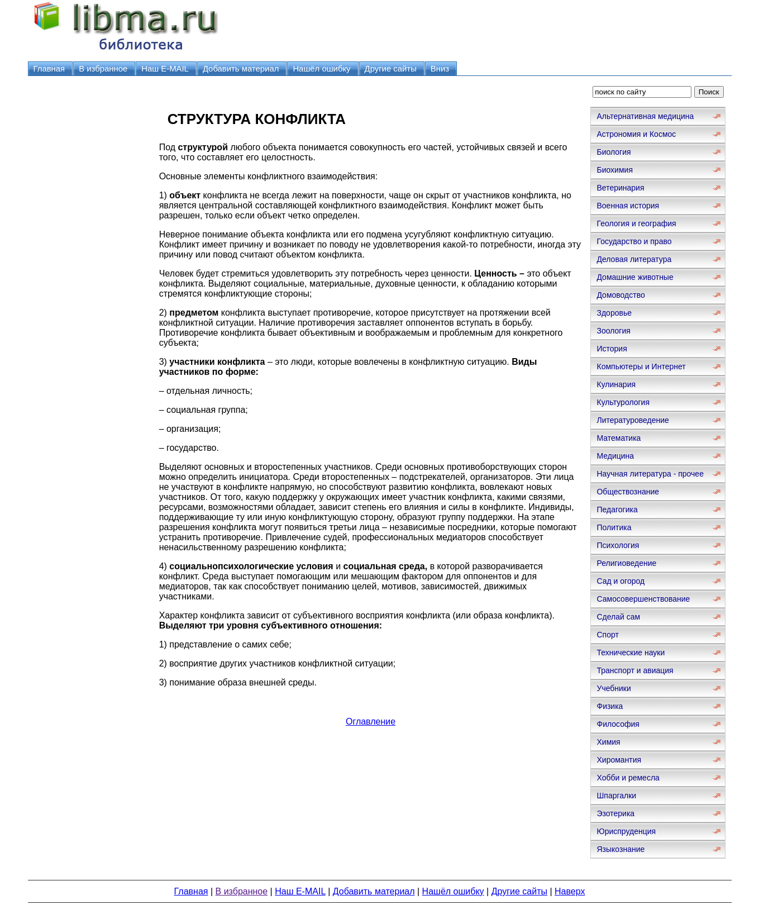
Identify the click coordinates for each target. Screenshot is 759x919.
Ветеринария (620, 187)
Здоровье (614, 312)
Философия (617, 724)
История (611, 348)
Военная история (627, 205)
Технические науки (630, 652)
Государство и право (633, 241)
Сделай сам (618, 616)
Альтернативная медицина (645, 116)
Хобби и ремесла (627, 777)
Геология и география (636, 223)
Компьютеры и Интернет (640, 366)
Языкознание (620, 849)
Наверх (570, 891)
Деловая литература (633, 259)
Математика (618, 438)
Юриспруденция (626, 831)
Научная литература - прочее (649, 473)
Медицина (615, 455)
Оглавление (370, 721)
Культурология (623, 402)
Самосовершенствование (643, 598)
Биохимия (614, 169)
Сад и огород (620, 581)
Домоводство (620, 295)
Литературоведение (632, 420)
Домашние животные (634, 277)
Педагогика (616, 509)
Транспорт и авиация (634, 670)
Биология (613, 151)
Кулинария (616, 384)
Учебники (613, 688)
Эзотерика (615, 813)
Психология (617, 545)
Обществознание (627, 491)
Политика (613, 527)
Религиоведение (626, 563)
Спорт (607, 634)
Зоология (613, 330)
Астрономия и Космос (636, 134)
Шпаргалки (616, 795)
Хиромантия (618, 759)
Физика (609, 706)
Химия (608, 741)
